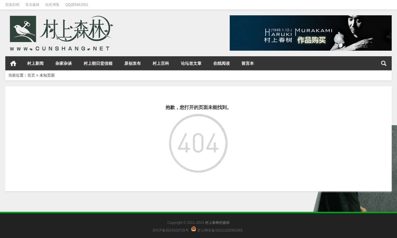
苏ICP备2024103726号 (171, 230)
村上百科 (161, 63)
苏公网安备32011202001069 (219, 230)
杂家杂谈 (63, 63)
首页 (13, 63)
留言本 (247, 63)
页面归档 (12, 5)
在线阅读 (221, 63)
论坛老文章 (191, 63)
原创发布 (132, 63)
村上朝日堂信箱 (98, 63)
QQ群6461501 (76, 5)
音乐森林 (32, 5)
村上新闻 (35, 63)
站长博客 (52, 5)
